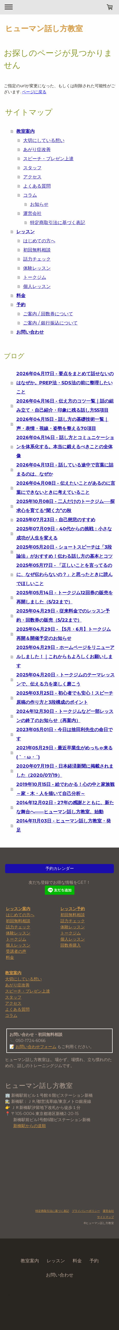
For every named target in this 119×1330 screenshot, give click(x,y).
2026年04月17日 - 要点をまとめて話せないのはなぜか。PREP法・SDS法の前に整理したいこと (65, 383)
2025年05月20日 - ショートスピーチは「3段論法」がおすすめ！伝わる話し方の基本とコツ (64, 551)
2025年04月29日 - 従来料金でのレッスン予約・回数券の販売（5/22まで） (63, 615)
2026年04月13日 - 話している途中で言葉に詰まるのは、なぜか (64, 469)
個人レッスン (37, 286)
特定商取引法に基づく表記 (57, 222)
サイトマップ (105, 1217)
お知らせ (39, 204)
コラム (30, 195)
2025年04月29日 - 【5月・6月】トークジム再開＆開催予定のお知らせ (63, 633)
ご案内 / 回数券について (48, 314)
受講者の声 (16, 951)
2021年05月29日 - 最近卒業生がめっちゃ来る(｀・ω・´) (64, 752)
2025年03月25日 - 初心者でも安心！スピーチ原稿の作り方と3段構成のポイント (64, 697)
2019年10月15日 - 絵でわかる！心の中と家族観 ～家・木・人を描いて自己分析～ (65, 789)
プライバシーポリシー (86, 1211)
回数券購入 (70, 945)
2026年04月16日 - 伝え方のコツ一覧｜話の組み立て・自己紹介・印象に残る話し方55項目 (65, 405)
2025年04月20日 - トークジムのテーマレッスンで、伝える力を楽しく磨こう (65, 679)
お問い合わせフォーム (36, 1046)
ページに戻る (34, 92)
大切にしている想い (43, 140)
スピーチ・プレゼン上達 (48, 158)
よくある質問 (37, 186)
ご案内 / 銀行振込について (50, 323)
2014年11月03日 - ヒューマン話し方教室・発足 (63, 825)
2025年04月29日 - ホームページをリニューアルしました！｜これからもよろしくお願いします (65, 657)
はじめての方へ (39, 241)
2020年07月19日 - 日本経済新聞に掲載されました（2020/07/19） (64, 770)
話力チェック (37, 259)
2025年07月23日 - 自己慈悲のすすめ (55, 520)
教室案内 (25, 131)
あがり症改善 (37, 149)
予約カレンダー (59, 868)
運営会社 (32, 213)
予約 (20, 305)
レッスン (25, 232)
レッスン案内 (18, 908)
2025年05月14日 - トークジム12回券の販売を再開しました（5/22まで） (64, 597)
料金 (20, 295)
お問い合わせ (30, 332)
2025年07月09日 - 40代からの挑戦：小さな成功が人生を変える (64, 533)
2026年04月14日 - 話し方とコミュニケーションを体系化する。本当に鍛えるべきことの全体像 (65, 447)
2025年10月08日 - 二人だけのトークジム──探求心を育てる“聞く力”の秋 (65, 506)
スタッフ (32, 168)
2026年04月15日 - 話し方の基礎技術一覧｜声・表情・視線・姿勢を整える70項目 (62, 424)
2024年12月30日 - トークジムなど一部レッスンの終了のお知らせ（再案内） (64, 716)
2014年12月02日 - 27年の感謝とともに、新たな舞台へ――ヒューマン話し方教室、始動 (65, 807)
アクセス (32, 177)
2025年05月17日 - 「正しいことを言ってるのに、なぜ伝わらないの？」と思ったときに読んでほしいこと (64, 574)
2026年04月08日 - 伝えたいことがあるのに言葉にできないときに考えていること (65, 487)
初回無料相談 (37, 250)
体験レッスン (37, 268)
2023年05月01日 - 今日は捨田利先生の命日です (64, 734)
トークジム (34, 277)
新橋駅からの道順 (29, 1125)
